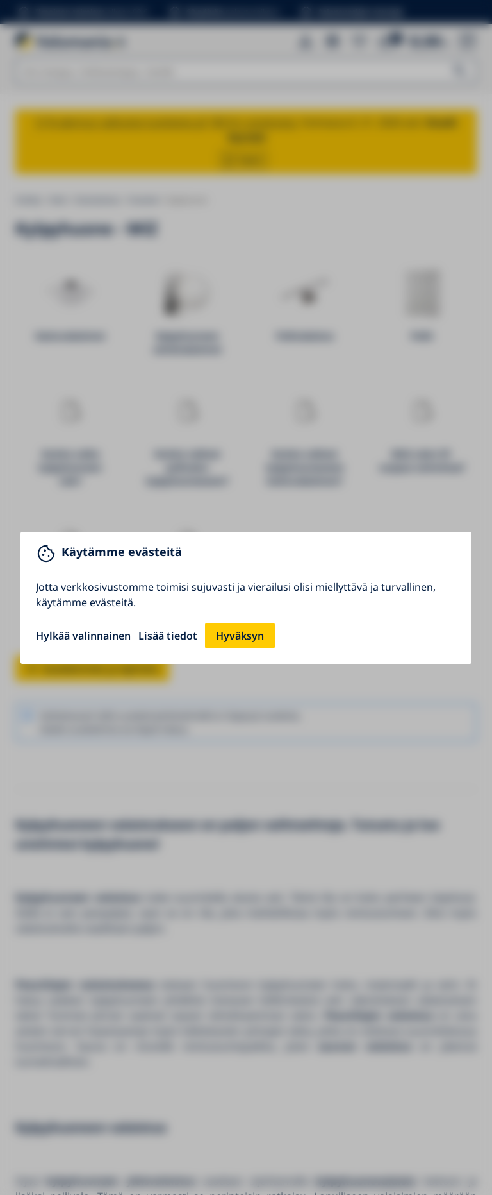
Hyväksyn (240, 636)
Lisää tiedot (167, 636)
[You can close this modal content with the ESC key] (246, 597)
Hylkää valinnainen (83, 636)
